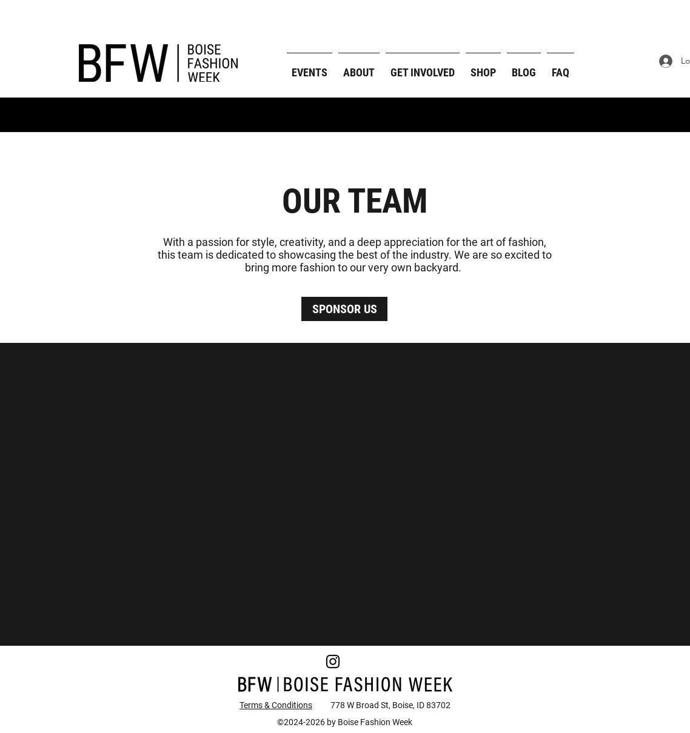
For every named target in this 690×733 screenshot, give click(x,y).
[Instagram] (333, 661)
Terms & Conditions (275, 705)
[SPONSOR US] (344, 309)
